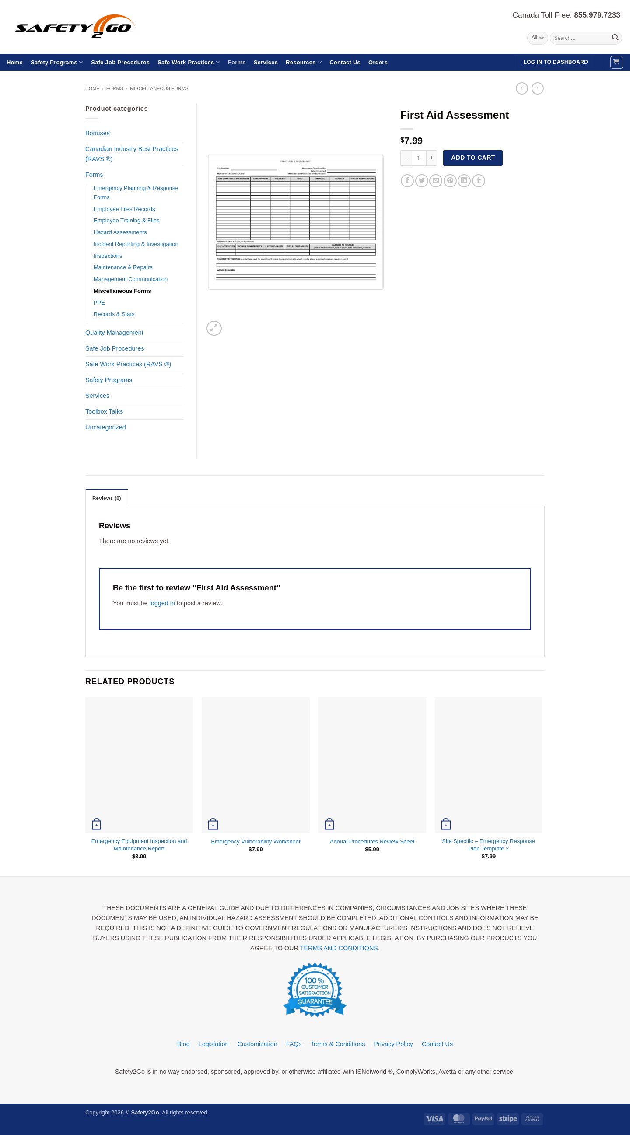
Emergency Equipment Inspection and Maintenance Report (139, 845)
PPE (99, 302)
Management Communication (131, 279)
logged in (162, 603)
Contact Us (344, 62)
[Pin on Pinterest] (450, 180)
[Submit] (615, 38)
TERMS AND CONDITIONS (339, 948)
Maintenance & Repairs (123, 267)
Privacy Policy (393, 1043)
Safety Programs (57, 62)
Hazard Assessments (120, 232)
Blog (183, 1043)
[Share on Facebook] (407, 180)
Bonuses (97, 133)
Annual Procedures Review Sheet (372, 841)
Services (266, 62)
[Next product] (522, 88)
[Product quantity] (419, 158)
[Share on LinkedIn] (464, 180)
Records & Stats (114, 314)
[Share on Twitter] (421, 180)
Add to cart (473, 157)
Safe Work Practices (189, 62)
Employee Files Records (124, 209)
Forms (237, 62)
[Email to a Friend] (435, 180)
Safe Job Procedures (120, 62)
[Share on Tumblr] (478, 180)
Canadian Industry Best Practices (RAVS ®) (131, 153)
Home (15, 62)
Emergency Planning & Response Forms (136, 192)
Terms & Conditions (338, 1043)
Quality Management (114, 332)
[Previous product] (538, 88)
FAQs (294, 1043)
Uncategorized (105, 427)
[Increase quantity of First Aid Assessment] (432, 158)
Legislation (214, 1043)
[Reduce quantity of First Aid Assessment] (405, 158)
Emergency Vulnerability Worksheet (255, 841)
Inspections (108, 256)
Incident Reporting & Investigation (136, 244)
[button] (616, 62)
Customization (257, 1043)
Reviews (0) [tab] (106, 498)
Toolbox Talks (104, 411)
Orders (378, 62)
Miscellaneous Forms (159, 88)
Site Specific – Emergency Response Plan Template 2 (488, 845)
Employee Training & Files (126, 220)
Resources (304, 62)
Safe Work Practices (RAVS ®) (128, 364)
